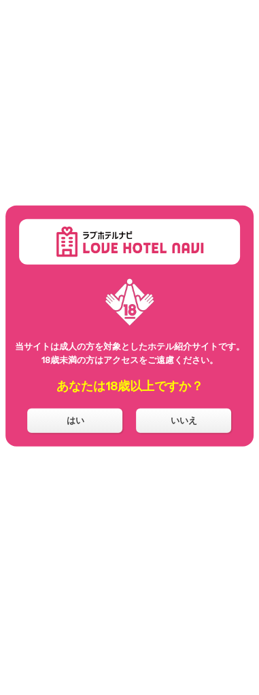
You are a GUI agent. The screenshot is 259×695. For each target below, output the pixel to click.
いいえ (184, 420)
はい (75, 420)
